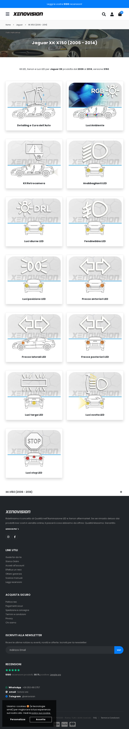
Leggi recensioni (15, 581)
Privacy (10, 618)
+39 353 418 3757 (32, 687)
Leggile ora (56, 674)
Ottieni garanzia (14, 573)
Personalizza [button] (17, 719)
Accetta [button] (40, 719)
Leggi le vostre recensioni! (64, 4)
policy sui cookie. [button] (41, 713)
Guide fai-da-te (14, 557)
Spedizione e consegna (19, 609)
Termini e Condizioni (110, 717)
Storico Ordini (13, 561)
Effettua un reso (14, 569)
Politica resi (12, 601)
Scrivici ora (23, 691)
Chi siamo (11, 622)
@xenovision (29, 696)
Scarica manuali (15, 577)
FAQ (94, 717)
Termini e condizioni (17, 614)
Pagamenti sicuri (15, 605)
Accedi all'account (16, 565)
